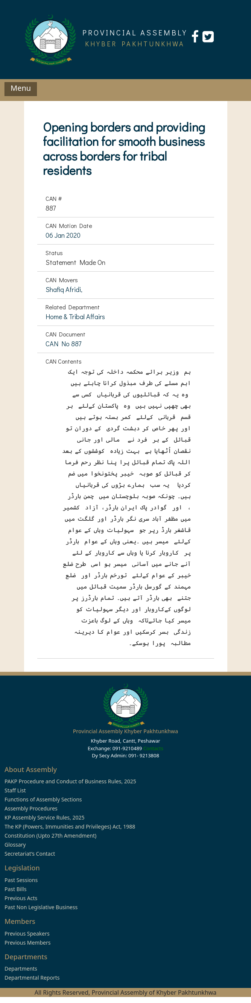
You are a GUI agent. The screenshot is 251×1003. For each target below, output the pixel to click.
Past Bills (15, 889)
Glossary (15, 844)
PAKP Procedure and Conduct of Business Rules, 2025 (70, 781)
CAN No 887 (63, 343)
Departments (21, 968)
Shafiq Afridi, (64, 289)
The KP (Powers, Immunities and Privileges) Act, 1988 (70, 826)
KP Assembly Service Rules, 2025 (44, 817)
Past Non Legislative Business (41, 907)
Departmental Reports (32, 977)
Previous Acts (21, 898)
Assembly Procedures (31, 808)
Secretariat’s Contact (30, 853)
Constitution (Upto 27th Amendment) (50, 835)
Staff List (15, 790)
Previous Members (27, 942)
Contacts (153, 748)
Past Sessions (21, 880)
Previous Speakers (27, 933)
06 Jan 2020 (63, 235)
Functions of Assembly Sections (43, 799)
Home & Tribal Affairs (75, 316)
